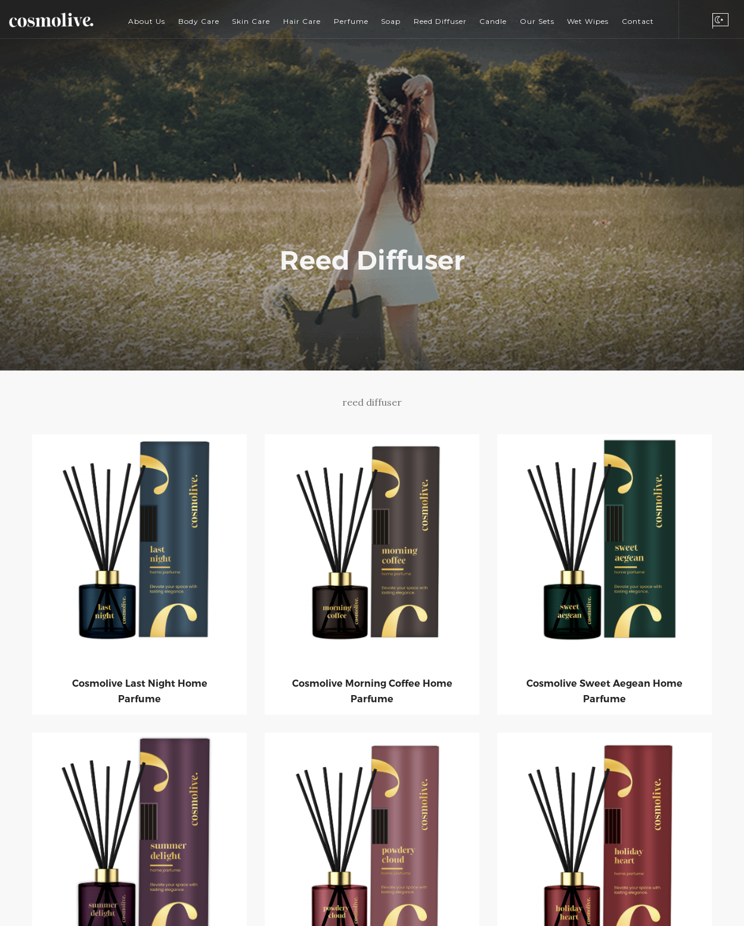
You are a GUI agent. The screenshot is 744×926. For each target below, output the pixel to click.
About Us (146, 21)
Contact (638, 21)
